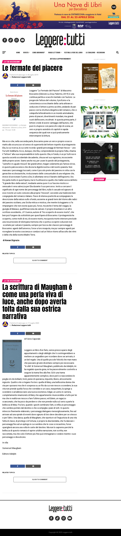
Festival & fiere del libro (73, 52)
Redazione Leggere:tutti (21, 77)
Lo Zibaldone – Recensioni (95, 52)
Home (18, 52)
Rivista (25, 52)
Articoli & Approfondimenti (60, 58)
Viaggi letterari (54, 52)
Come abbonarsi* (38, 52)
